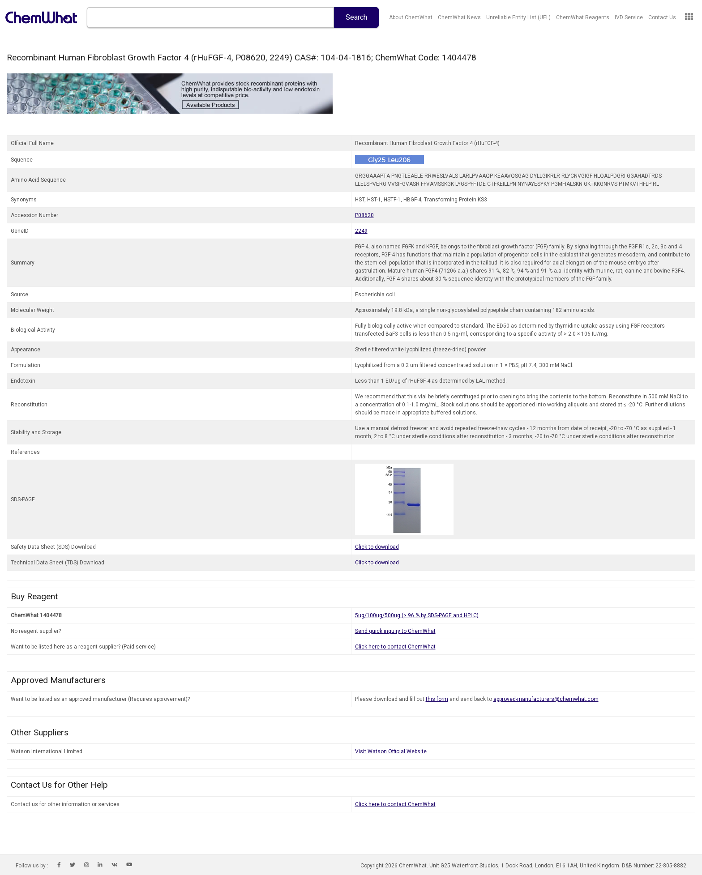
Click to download (377, 547)
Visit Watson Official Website (391, 751)
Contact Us (662, 17)
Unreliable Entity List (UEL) (518, 17)
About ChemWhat (410, 17)
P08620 (364, 215)
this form (437, 699)
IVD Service (629, 17)
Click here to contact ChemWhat (395, 647)
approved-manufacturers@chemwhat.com (546, 699)
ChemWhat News (459, 17)
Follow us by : (32, 865)
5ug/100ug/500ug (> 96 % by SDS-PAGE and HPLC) (417, 615)
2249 (361, 231)
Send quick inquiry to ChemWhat (395, 631)
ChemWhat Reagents (582, 17)
